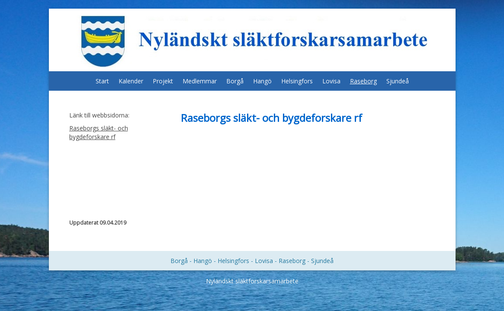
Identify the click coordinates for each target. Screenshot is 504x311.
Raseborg (363, 81)
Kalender (131, 81)
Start (102, 81)
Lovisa (331, 81)
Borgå (235, 81)
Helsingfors (297, 81)
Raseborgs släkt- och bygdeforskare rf (98, 132)
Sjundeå (397, 81)
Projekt (163, 81)
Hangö (262, 81)
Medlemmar (200, 81)
